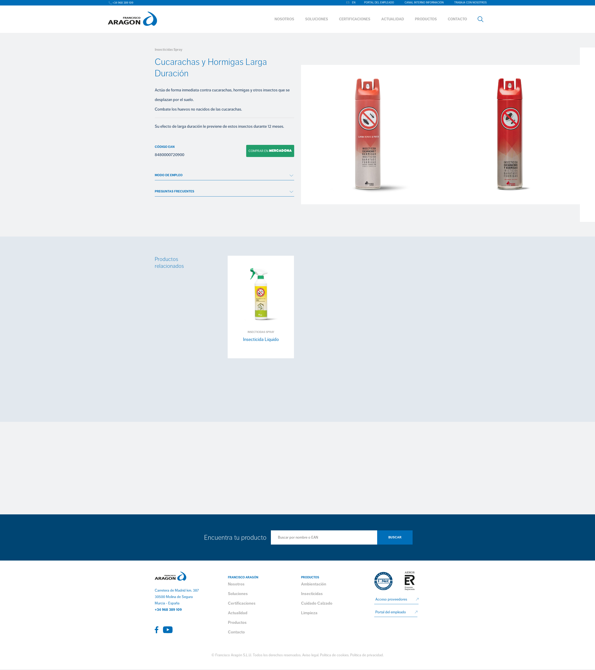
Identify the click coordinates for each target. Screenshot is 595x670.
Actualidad (237, 612)
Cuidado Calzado (316, 603)
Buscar (394, 537)
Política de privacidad (366, 655)
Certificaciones (242, 603)
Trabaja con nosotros (470, 2)
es (348, 2)
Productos (237, 622)
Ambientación (313, 584)
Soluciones (238, 593)
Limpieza (309, 612)
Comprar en (269, 151)
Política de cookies (334, 655)
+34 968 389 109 (168, 609)
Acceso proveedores (391, 599)
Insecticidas (312, 593)
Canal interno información (424, 2)
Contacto (236, 632)
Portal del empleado (379, 2)
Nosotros (236, 584)
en (353, 2)
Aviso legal (310, 655)
